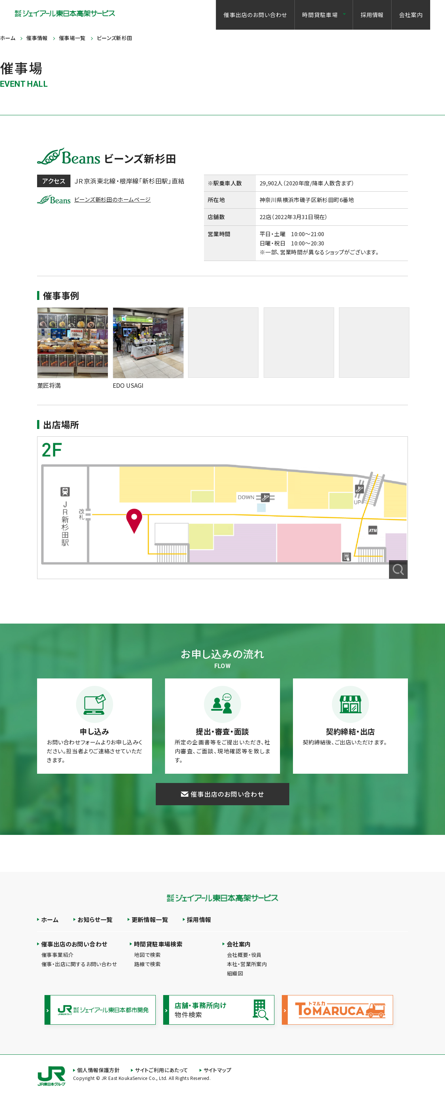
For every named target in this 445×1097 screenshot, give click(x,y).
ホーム (50, 919)
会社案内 (411, 15)
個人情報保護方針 (98, 1070)
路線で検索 (147, 964)
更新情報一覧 (150, 919)
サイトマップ (217, 1070)
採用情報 (372, 15)
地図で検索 (147, 954)
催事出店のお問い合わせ (255, 15)
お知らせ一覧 (95, 919)
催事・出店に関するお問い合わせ (79, 964)
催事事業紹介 (57, 954)
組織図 (235, 973)
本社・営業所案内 (247, 964)
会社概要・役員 (244, 954)
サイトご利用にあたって (161, 1070)
